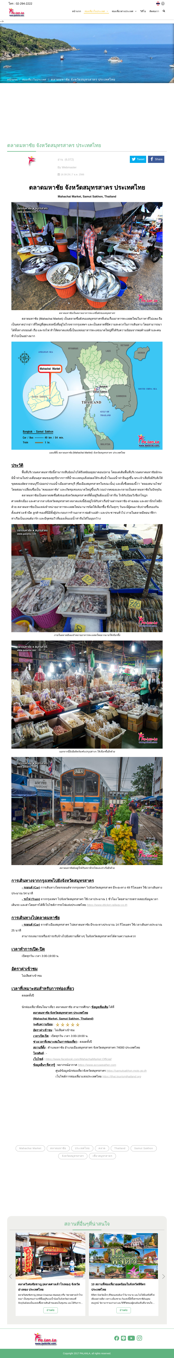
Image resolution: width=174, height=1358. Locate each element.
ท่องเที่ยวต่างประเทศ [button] (124, 11)
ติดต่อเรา (154, 11)
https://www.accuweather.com (97, 1065)
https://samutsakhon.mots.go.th (127, 1070)
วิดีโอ (143, 11)
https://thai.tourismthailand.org (121, 1076)
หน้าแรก (76, 11)
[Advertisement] (87, 111)
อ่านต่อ (50, 1310)
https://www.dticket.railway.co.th (107, 905)
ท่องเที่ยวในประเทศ (34, 79)
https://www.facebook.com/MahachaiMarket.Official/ (79, 1059)
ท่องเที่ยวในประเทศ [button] (96, 11)
